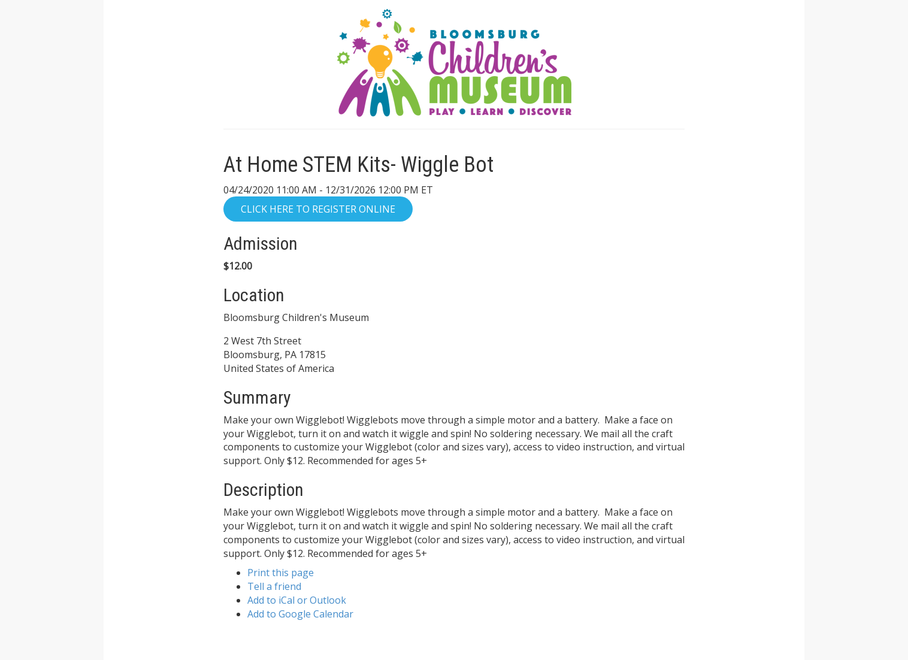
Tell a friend (274, 586)
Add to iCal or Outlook (296, 600)
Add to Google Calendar (300, 613)
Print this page (280, 572)
